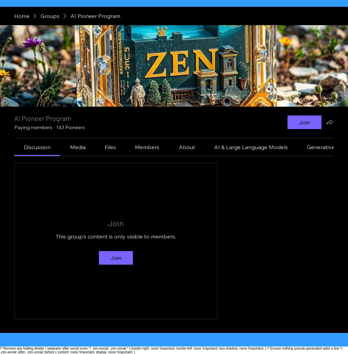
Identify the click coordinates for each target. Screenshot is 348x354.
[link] (37, 147)
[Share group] (330, 122)
